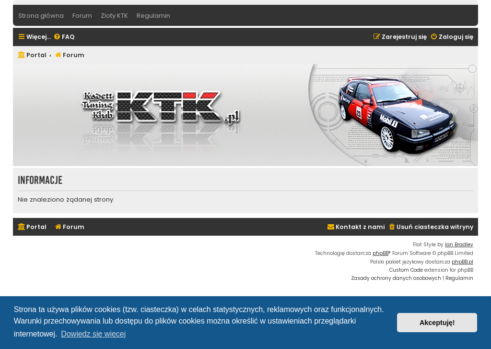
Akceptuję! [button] (437, 322)
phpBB (380, 253)
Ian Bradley (459, 244)
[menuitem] (63, 37)
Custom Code (406, 270)
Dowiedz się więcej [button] (93, 334)
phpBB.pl (462, 261)
